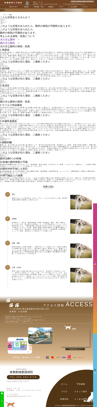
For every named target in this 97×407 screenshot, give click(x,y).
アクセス (85, 7)
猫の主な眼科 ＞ (10, 43)
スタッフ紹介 (80, 391)
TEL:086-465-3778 (82, 1)
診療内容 (64, 399)
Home (4, 14)
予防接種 (81, 384)
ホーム (64, 384)
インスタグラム (95, 268)
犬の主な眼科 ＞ (10, 39)
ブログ (64, 391)
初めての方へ (13, 7)
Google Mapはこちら (75, 349)
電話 (95, 370)
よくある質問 (72, 7)
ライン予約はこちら (2, 399)
